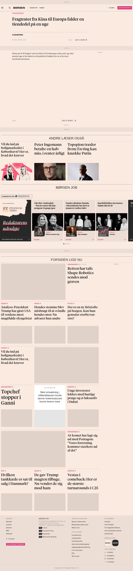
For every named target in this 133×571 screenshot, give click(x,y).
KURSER (40, 8)
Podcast (4, 348)
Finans (36, 303)
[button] (111, 8)
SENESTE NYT (30, 8)
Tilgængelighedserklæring (81, 547)
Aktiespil (9, 534)
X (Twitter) (109, 562)
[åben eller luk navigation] (2, 7)
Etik (73, 553)
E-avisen (12, 539)
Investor (71, 387)
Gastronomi (48, 388)
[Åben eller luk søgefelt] (8, 8)
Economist (44, 534)
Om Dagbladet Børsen (112, 528)
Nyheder (9, 522)
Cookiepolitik (76, 538)
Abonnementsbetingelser (81, 544)
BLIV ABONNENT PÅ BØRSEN (15, 544)
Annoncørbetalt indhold (113, 531)
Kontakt (107, 522)
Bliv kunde (75, 556)
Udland (3, 303)
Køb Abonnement (125, 8)
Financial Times (46, 531)
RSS (7, 531)
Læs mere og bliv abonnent (55, 525)
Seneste (9, 528)
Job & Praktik (109, 525)
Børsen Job (75, 528)
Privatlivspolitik (77, 541)
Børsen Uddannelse (79, 522)
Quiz (2, 471)
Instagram (109, 556)
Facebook (109, 559)
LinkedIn (109, 552)
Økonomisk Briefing (47, 537)
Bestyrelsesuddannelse (80, 525)
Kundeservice (76, 535)
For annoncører (77, 550)
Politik (70, 303)
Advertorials (109, 534)
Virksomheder (18, 13)
